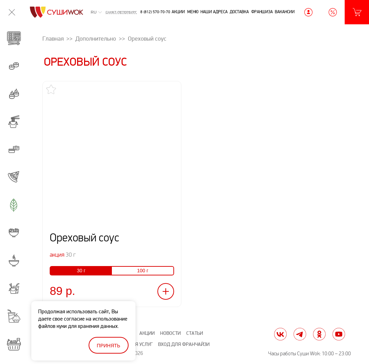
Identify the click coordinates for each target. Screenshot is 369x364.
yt (339, 334)
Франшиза (262, 11)
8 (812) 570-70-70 (155, 12)
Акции (178, 11)
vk (280, 334)
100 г (142, 270)
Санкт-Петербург (121, 12)
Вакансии (285, 11)
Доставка (239, 11)
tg (300, 334)
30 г (81, 270)
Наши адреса (214, 11)
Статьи (194, 333)
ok (319, 334)
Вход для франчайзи (184, 344)
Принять (108, 345)
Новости (170, 333)
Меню (192, 11)
